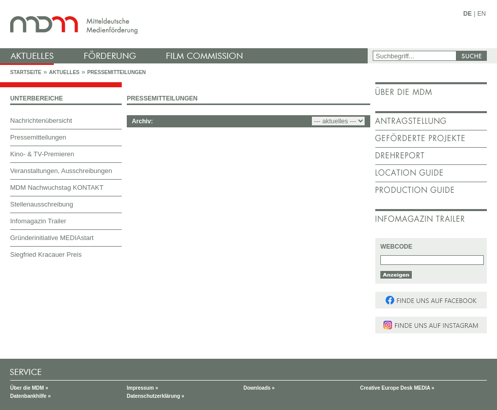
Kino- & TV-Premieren (42, 154)
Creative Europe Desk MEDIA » (397, 388)
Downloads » (259, 388)
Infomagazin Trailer (38, 221)
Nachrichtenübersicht (41, 120)
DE (468, 13)
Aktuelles (64, 72)
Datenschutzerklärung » (155, 396)
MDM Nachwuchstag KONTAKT (56, 187)
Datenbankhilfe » (30, 396)
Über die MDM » (29, 388)
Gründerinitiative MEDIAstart (52, 238)
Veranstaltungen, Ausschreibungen (61, 171)
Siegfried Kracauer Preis (46, 254)
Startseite (25, 72)
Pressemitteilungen (116, 72)
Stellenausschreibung (41, 204)
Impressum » (142, 388)
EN (481, 13)
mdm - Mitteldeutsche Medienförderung (185, 24)
